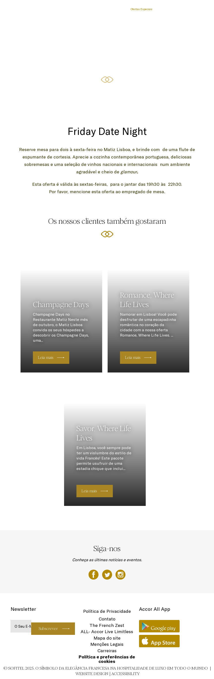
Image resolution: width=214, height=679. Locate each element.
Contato (107, 619)
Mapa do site (107, 638)
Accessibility (125, 673)
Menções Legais (106, 644)
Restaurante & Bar (84, 9)
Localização (164, 9)
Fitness (181, 9)
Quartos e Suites (57, 9)
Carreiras (107, 650)
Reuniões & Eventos (113, 9)
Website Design (91, 673)
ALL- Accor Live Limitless (107, 631)
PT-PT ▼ (196, 9)
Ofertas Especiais (141, 9)
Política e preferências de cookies (107, 659)
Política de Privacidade (107, 611)
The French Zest (107, 625)
